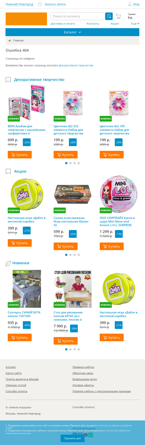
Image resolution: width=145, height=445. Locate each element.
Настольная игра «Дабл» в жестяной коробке (27, 219)
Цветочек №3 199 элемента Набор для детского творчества (114, 129)
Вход (136, 4)
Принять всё (72, 438)
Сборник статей (16, 385)
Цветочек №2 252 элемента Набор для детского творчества (68, 129)
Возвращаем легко (84, 379)
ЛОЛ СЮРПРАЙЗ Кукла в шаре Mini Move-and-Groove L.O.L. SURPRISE (117, 221)
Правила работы (83, 367)
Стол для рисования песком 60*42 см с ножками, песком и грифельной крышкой (70, 316)
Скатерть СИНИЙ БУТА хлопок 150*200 (24, 314)
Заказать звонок (55, 4)
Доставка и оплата (63, 23)
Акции (115, 23)
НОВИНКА (13, 118)
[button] (66, 163)
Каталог (11, 367)
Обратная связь (82, 373)
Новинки (20, 263)
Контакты (93, 23)
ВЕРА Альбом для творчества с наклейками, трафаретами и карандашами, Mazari (27, 129)
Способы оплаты (16, 391)
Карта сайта (14, 373)
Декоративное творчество (76, 65)
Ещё (134, 23)
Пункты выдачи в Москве (22, 379)
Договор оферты (83, 385)
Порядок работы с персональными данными (101, 391)
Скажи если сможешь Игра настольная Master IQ (71, 221)
